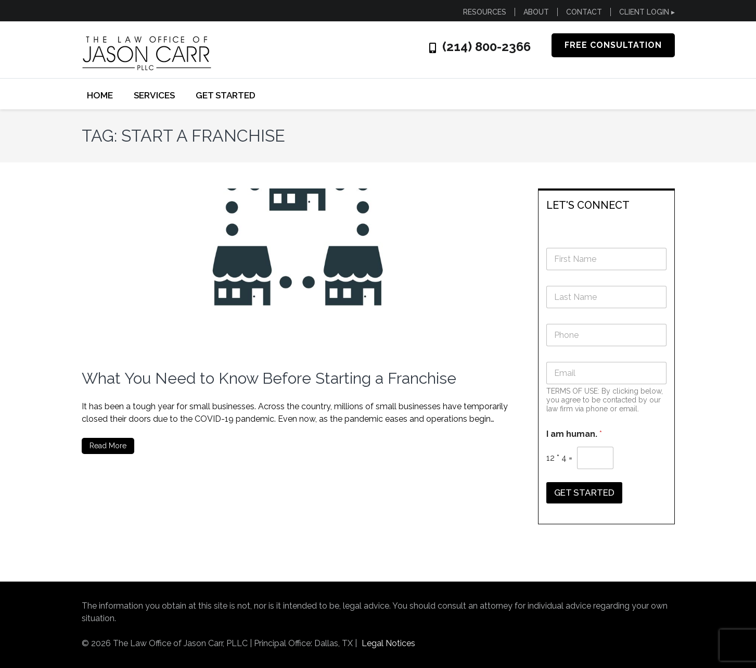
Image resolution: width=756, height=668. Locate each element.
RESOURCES (484, 12)
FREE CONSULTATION (613, 45)
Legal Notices (388, 643)
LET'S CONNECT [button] (588, 205)
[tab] (606, 204)
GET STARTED (225, 95)
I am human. (574, 434)
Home (100, 95)
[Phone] (606, 335)
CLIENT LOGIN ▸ (647, 12)
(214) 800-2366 (486, 47)
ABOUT (536, 12)
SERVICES (154, 95)
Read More (107, 446)
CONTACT (584, 12)
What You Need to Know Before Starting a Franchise (269, 378)
